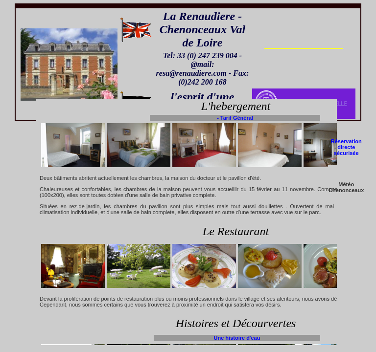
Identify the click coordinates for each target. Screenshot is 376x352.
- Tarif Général (235, 118)
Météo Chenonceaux (346, 187)
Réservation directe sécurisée (346, 147)
